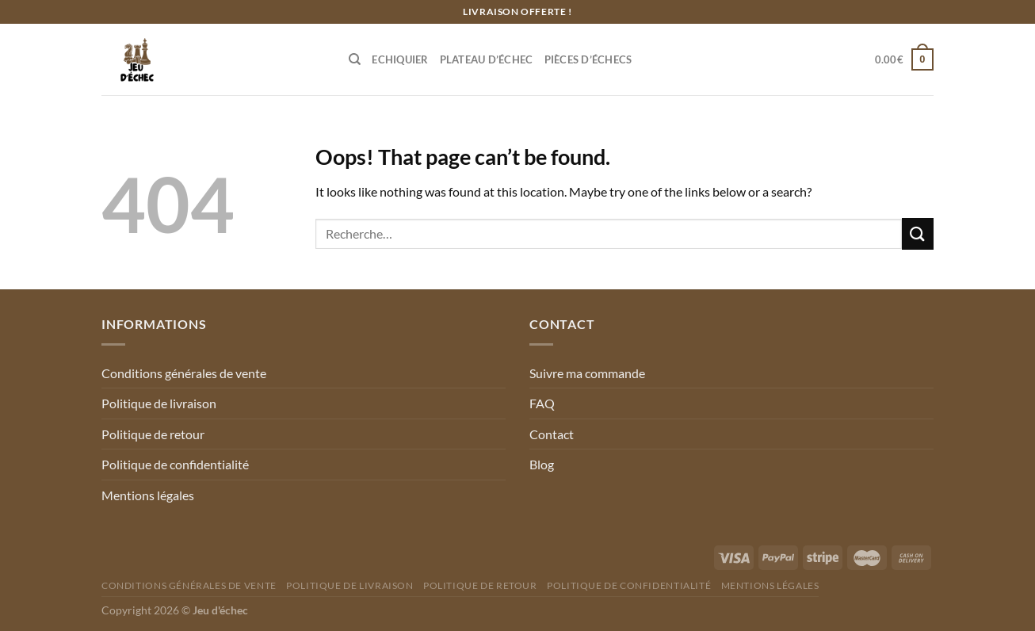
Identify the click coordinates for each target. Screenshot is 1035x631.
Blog (541, 464)
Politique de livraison (158, 403)
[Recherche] (355, 59)
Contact (551, 434)
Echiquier (400, 59)
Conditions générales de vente (183, 373)
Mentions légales (147, 495)
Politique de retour (152, 434)
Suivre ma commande (587, 373)
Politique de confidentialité (175, 464)
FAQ (542, 403)
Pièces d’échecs (588, 59)
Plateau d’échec (486, 59)
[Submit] (918, 233)
